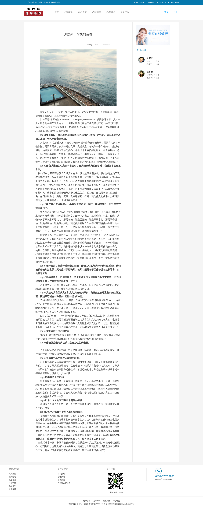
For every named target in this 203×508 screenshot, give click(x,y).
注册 (175, 12)
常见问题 (12, 489)
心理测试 (111, 12)
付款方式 (12, 483)
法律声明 (61, 477)
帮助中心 (151, 2)
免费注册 (12, 474)
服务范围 (61, 480)
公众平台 (125, 12)
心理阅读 (68, 12)
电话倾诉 (12, 480)
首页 (57, 12)
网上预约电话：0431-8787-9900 (168, 2)
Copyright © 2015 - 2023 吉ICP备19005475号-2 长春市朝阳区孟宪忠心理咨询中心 (101, 504)
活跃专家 (142, 50)
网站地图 (116, 501)
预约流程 (12, 477)
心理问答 (96, 12)
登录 (166, 12)
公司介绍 (61, 474)
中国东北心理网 (139, 2)
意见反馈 (106, 501)
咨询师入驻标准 (64, 483)
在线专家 (82, 12)
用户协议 (86, 501)
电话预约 (12, 486)
